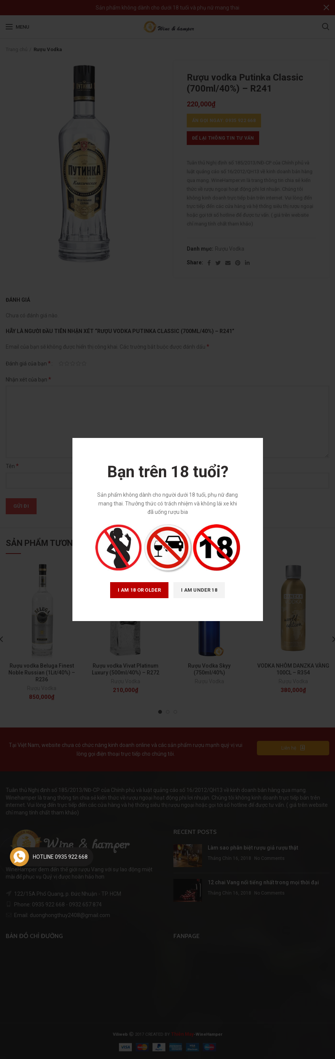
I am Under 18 (199, 590)
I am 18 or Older (139, 590)
